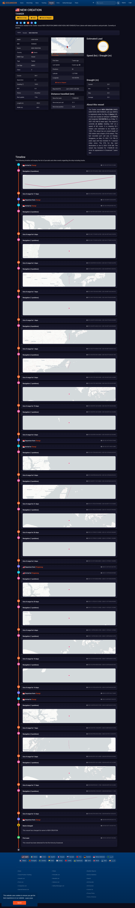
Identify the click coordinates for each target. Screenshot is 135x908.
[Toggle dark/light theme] (118, 3)
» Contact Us (89, 894)
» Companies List (22, 890)
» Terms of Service (91, 901)
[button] (67, 47)
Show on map (21, 17)
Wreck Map (29, 3)
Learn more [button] (29, 898)
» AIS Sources (90, 890)
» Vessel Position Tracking (24, 879)
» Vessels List (21, 883)
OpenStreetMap (62, 53)
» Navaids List (55, 883)
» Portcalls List (56, 879)
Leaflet (54, 53)
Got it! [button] (19, 903)
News (37, 3)
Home (21, 3)
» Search (88, 883)
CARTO (76, 53)
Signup (124, 2)
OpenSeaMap (55, 55)
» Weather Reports (91, 876)
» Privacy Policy (90, 898)
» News (19, 876)
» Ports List (20, 887)
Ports (58, 3)
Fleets (76, 3)
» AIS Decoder (90, 887)
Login (130, 2)
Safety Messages (67, 3)
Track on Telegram (45, 17)
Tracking (44, 3)
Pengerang (39, 567)
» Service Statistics (91, 879)
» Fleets (54, 876)
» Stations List (55, 887)
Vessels (51, 3)
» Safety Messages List (58, 890)
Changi (34, 165)
